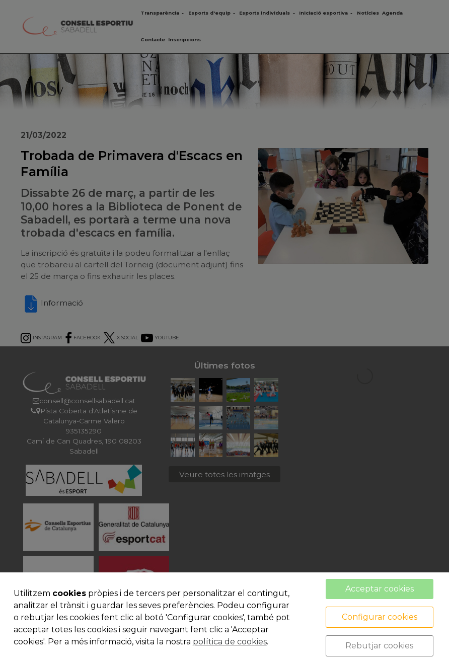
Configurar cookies (379, 617)
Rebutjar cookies (379, 645)
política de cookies (230, 641)
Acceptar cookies (379, 589)
